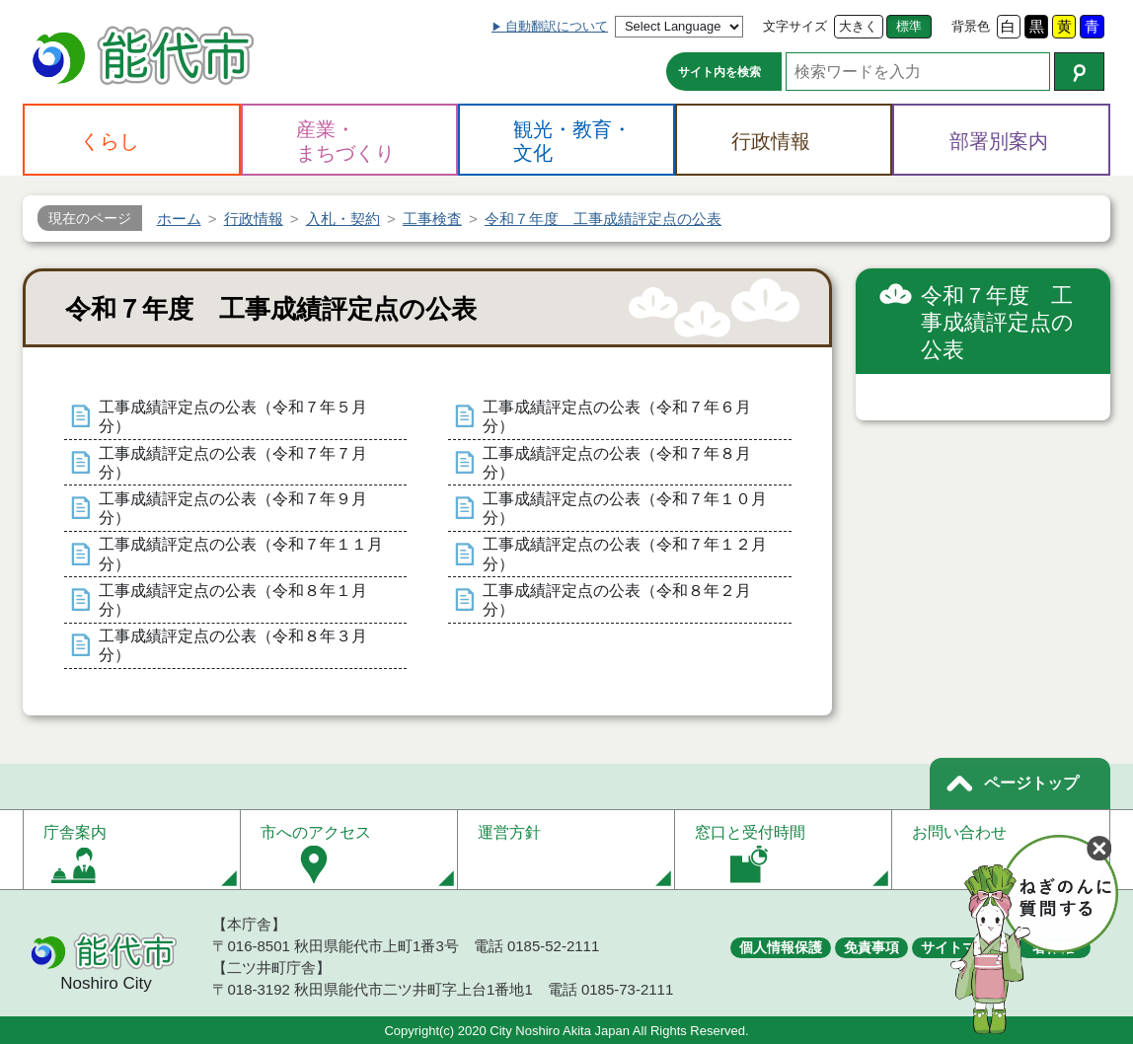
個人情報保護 (780, 947)
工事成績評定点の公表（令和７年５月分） (233, 416)
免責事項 (871, 947)
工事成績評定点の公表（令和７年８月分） (617, 463)
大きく (858, 26)
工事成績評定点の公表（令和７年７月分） (233, 463)
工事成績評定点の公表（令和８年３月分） (233, 645)
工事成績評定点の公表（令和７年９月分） (233, 508)
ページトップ (1031, 783)
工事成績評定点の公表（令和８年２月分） (617, 600)
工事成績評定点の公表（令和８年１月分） (233, 600)
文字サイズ (795, 26)
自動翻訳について (556, 26)
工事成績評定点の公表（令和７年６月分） (617, 416)
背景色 (970, 26)
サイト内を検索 (719, 72)
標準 (909, 26)
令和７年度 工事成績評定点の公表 (997, 322)
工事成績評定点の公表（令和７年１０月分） (625, 508)
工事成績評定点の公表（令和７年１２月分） (625, 553)
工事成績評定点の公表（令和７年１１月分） (241, 553)
